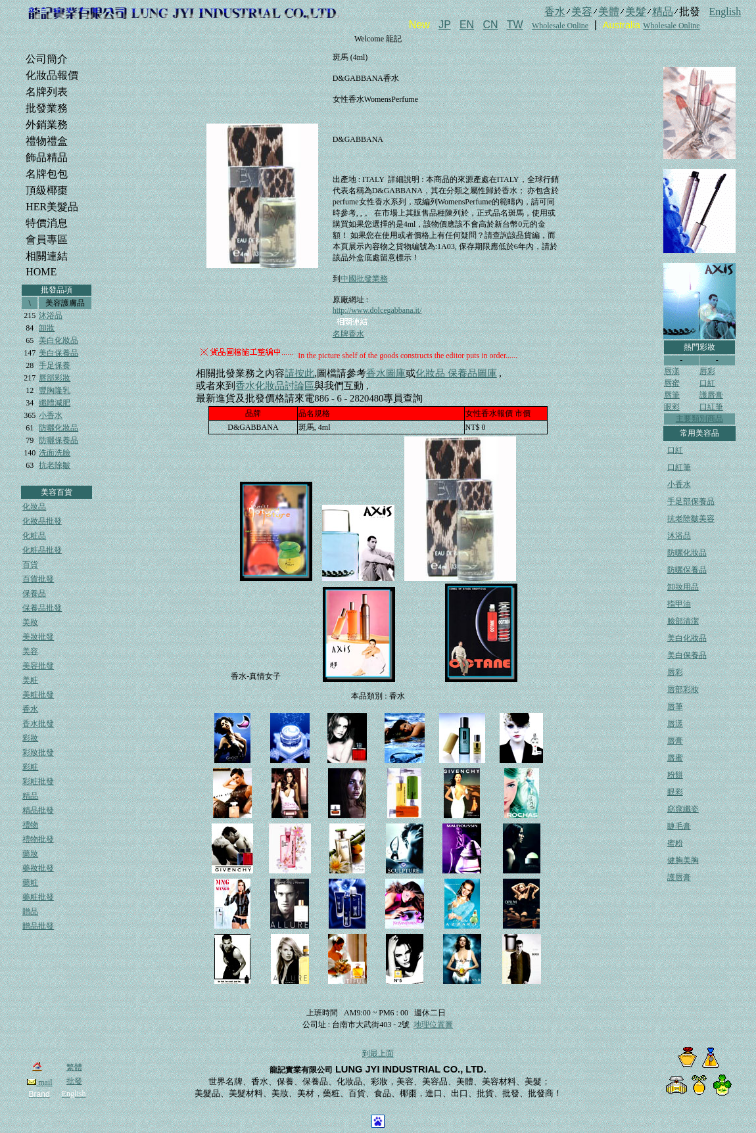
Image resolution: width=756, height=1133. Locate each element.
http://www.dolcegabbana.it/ (377, 310)
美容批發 (38, 665)
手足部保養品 (691, 501)
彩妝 (30, 738)
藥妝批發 (38, 868)
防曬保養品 (58, 440)
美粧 (30, 680)
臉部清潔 (683, 621)
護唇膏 (711, 395)
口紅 (707, 383)
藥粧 (30, 882)
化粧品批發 (42, 550)
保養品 (34, 593)
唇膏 (675, 740)
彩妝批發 (38, 752)
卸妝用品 (683, 586)
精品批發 (38, 810)
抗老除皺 (54, 465)
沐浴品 (50, 315)
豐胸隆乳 (54, 390)
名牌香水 (348, 333)
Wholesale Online (560, 25)
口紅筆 (711, 406)
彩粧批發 (38, 781)
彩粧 (30, 767)
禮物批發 (38, 839)
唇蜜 (672, 383)
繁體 (74, 1067)
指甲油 (679, 604)
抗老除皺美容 (691, 518)
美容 (30, 651)
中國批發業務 (364, 278)
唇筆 (672, 395)
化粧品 (34, 535)
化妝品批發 (42, 521)
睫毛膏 (679, 826)
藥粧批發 (38, 897)
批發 (74, 1081)
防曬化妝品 (58, 427)
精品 (30, 795)
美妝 (30, 622)
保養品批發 (42, 608)
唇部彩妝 (54, 377)
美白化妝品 (58, 340)
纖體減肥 (54, 402)
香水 (30, 709)
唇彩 (707, 371)
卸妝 (47, 328)
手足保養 (54, 365)
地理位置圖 (433, 1024)
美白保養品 (58, 353)
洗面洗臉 (54, 452)
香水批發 (38, 723)
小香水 (50, 415)
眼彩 (672, 406)
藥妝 (30, 853)
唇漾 (672, 371)
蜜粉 (675, 843)
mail (39, 1082)
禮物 (30, 824)
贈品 (30, 911)
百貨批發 (38, 579)
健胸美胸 (683, 860)
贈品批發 (38, 926)
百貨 (30, 564)
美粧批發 (38, 694)
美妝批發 (38, 636)
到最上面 (378, 1053)
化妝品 (34, 506)
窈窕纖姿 (683, 809)
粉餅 (675, 774)
